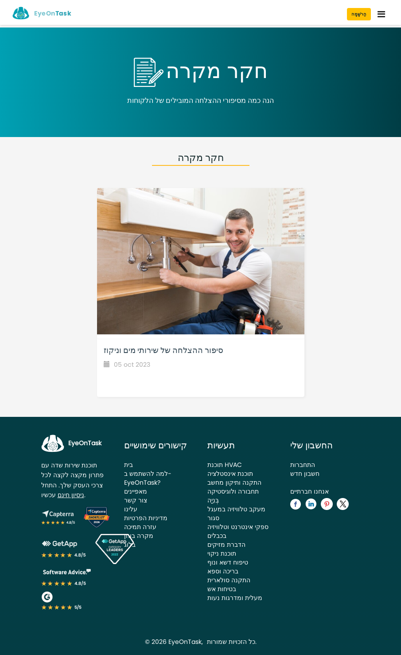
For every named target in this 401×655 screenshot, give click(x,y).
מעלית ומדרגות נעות (234, 597)
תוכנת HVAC (224, 464)
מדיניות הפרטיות (145, 518)
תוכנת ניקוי (221, 553)
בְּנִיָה (213, 500)
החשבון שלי (311, 445)
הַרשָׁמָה (358, 14)
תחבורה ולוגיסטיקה (233, 491)
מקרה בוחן (138, 535)
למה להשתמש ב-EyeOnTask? (147, 478)
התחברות (302, 464)
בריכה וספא (222, 571)
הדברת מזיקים (226, 544)
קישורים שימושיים (155, 445)
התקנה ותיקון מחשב (234, 482)
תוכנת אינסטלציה (230, 473)
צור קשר (135, 500)
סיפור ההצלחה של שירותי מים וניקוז (163, 350)
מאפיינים (135, 491)
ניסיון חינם (71, 494)
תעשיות (221, 445)
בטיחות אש (221, 588)
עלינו (130, 509)
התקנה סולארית (228, 580)
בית (128, 464)
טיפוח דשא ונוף (227, 562)
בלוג (130, 544)
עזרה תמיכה (140, 526)
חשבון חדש (304, 473)
